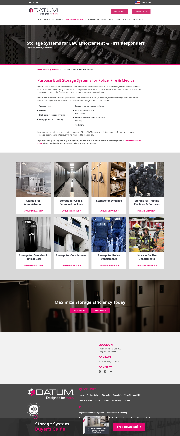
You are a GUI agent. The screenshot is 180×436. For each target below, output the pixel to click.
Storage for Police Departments (109, 257)
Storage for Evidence (109, 200)
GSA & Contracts (123, 20)
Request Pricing (141, 11)
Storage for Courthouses (71, 255)
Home (39, 20)
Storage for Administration (33, 202)
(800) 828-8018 (79, 310)
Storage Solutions (53, 19)
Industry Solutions (76, 19)
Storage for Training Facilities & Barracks (147, 202)
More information (33, 211)
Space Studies (107, 20)
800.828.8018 (119, 11)
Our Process (93, 20)
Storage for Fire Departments (147, 257)
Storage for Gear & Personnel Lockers (71, 202)
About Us (138, 19)
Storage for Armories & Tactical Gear (33, 257)
